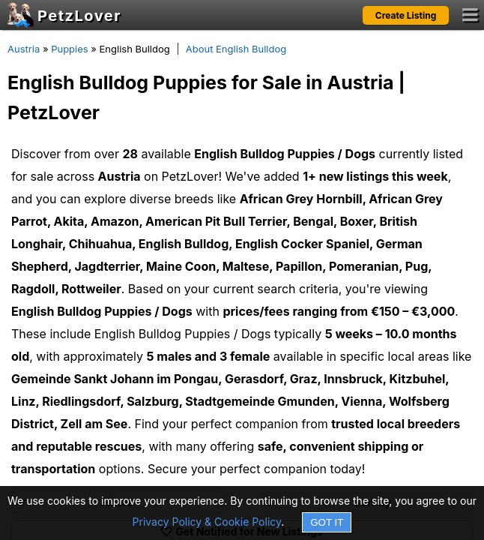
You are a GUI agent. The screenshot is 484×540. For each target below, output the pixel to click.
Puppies (69, 49)
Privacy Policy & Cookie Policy (207, 521)
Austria (23, 49)
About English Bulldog (236, 49)
